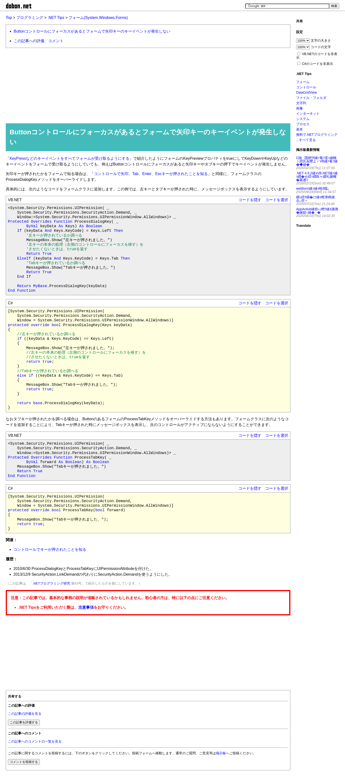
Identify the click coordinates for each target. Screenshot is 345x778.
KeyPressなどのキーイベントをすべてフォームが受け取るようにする (69, 158)
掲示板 (221, 753)
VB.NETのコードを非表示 (316, 55)
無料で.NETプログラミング (316, 134)
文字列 (301, 103)
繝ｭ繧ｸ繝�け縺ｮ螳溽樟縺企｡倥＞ (315, 198)
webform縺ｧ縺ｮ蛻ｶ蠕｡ (312, 188)
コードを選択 (276, 200)
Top (9, 18)
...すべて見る (306, 140)
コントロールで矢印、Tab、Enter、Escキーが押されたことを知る (151, 174)
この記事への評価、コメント (38, 41)
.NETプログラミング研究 (51, 583)
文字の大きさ (321, 40)
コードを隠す (249, 200)
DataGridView (306, 92)
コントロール (306, 87)
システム (303, 119)
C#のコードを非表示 (317, 64)
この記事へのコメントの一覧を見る (35, 741)
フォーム (303, 82)
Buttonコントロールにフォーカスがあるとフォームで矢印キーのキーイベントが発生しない (92, 31)
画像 (299, 108)
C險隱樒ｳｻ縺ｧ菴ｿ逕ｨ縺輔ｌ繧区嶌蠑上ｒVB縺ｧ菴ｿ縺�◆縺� (317, 161)
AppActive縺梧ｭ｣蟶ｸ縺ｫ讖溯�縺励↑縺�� (317, 210)
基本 (299, 129)
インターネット (308, 113)
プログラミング (29, 18)
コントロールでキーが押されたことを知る (49, 549)
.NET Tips (55, 18)
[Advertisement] (146, 85)
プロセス (303, 124)
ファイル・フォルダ (311, 98)
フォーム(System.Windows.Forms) (98, 18)
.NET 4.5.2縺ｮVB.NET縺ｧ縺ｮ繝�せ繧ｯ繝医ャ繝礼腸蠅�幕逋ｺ (317, 176)
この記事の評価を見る (24, 714)
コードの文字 (321, 47)
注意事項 (86, 607)
